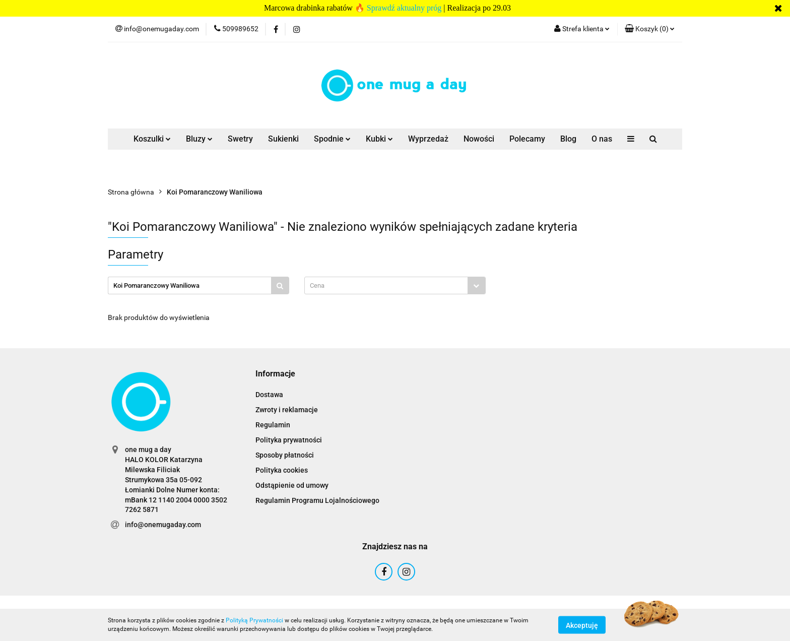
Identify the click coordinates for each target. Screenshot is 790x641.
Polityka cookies (281, 470)
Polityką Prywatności (254, 620)
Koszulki (152, 139)
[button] (649, 29)
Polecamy (527, 139)
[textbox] (386, 285)
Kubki (379, 139)
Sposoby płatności (284, 455)
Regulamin (272, 425)
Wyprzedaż (428, 139)
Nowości (479, 139)
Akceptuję (582, 625)
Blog (568, 139)
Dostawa (269, 395)
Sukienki (283, 139)
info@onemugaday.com (163, 525)
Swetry (240, 139)
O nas (601, 139)
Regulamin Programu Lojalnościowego (317, 500)
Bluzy (199, 139)
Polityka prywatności (288, 440)
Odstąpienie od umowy (291, 485)
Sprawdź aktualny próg (404, 8)
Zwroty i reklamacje (286, 410)
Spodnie (332, 139)
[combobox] (395, 285)
